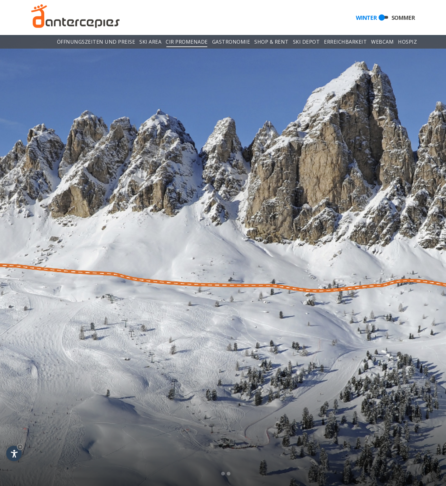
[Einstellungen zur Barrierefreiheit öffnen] (14, 453)
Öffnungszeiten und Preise (96, 42)
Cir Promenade (187, 42)
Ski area (150, 42)
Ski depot (306, 42)
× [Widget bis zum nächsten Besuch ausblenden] (20, 447)
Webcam (383, 42)
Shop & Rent (271, 42)
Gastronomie (231, 42)
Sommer (403, 17)
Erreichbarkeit (345, 42)
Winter (366, 17)
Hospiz (407, 42)
